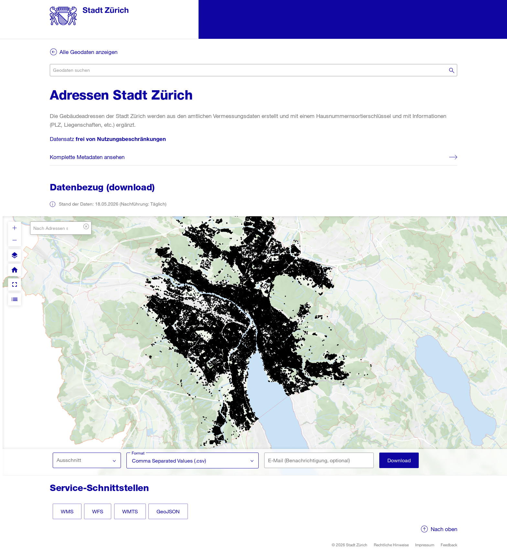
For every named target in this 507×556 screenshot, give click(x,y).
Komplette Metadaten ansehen (87, 157)
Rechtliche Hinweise (391, 544)
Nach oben (444, 529)
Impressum (424, 544)
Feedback (449, 544)
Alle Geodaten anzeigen (88, 51)
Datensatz (108, 138)
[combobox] (253, 70)
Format (138, 452)
